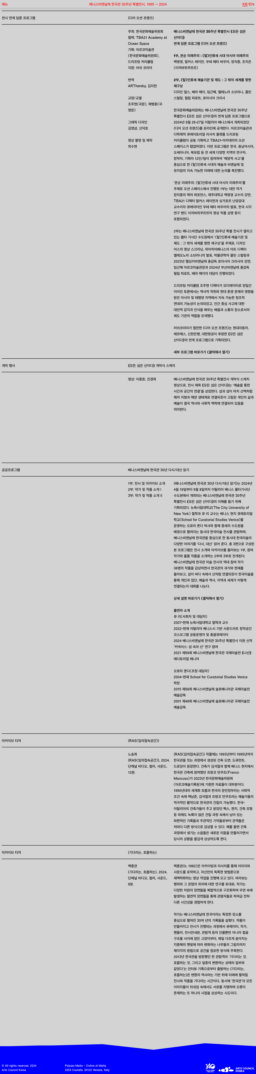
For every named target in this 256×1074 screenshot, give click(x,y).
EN (251, 4)
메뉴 (5, 4)
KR (244, 4)
